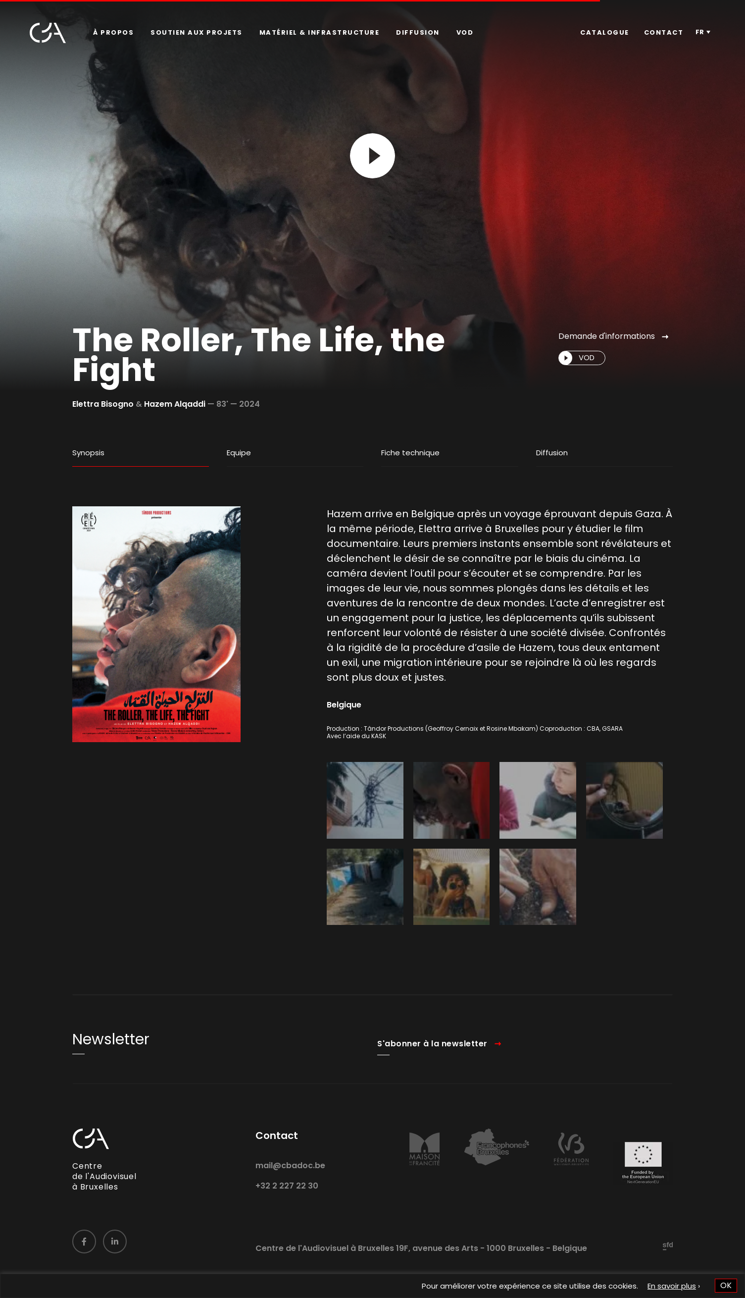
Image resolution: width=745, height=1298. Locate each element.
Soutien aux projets (196, 32)
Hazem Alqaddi (174, 404)
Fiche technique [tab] (410, 452)
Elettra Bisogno (103, 404)
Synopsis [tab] (88, 452)
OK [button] (726, 1285)
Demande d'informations (606, 336)
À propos (113, 32)
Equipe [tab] (239, 452)
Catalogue (604, 32)
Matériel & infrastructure (319, 32)
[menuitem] (113, 33)
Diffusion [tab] (552, 452)
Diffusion (418, 32)
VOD (465, 32)
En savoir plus (671, 1286)
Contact (664, 32)
